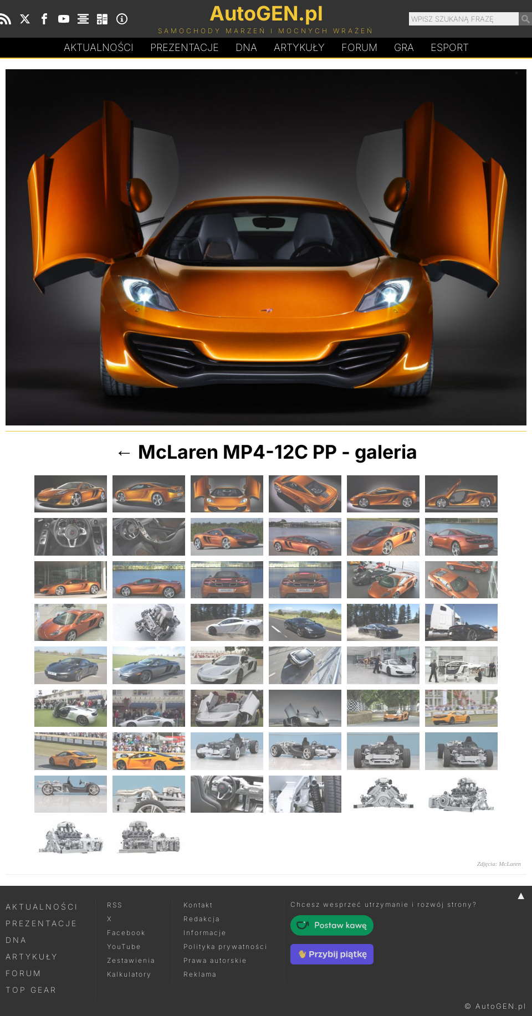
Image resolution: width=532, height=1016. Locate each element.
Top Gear (31, 989)
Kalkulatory (129, 974)
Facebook (126, 932)
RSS (114, 905)
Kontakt (198, 905)
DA (246, 48)
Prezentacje (184, 47)
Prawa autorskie (215, 960)
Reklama (200, 974)
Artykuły (299, 47)
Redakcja (201, 919)
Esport (450, 47)
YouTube (124, 946)
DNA (16, 940)
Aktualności (99, 47)
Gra (404, 47)
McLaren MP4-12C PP (237, 451)
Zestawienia (131, 960)
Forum (359, 47)
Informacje (205, 932)
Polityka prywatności (225, 946)
